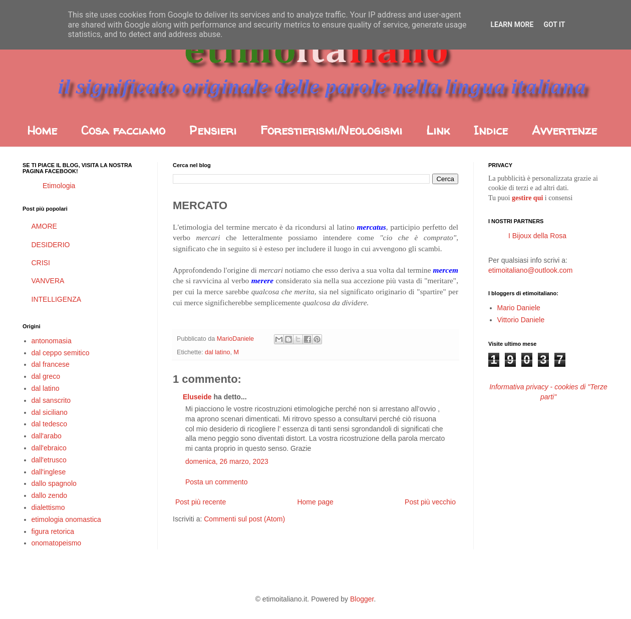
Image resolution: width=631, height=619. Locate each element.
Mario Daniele (518, 308)
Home (42, 130)
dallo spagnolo (54, 483)
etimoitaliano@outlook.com (530, 270)
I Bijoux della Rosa (537, 236)
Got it (554, 25)
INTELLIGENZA (57, 299)
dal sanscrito (51, 400)
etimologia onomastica (66, 519)
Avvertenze (564, 130)
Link (438, 130)
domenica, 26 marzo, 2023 (226, 461)
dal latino (217, 352)
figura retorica (53, 531)
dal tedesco (50, 424)
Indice (491, 130)
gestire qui (527, 198)
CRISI (41, 263)
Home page (315, 502)
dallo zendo (50, 495)
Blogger (362, 599)
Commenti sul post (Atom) (244, 519)
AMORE (44, 226)
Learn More (511, 25)
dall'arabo (47, 436)
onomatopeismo (57, 543)
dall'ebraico (49, 448)
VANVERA (48, 281)
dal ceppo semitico (61, 353)
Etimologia (59, 186)
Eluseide (197, 397)
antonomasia (52, 341)
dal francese (51, 364)
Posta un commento (216, 482)
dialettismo (48, 507)
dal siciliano (50, 412)
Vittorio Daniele (521, 320)
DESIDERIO (51, 245)
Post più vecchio (430, 502)
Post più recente (200, 502)
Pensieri (212, 130)
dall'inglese (49, 472)
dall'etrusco (49, 460)
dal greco (46, 376)
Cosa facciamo (123, 130)
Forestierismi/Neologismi (331, 130)
